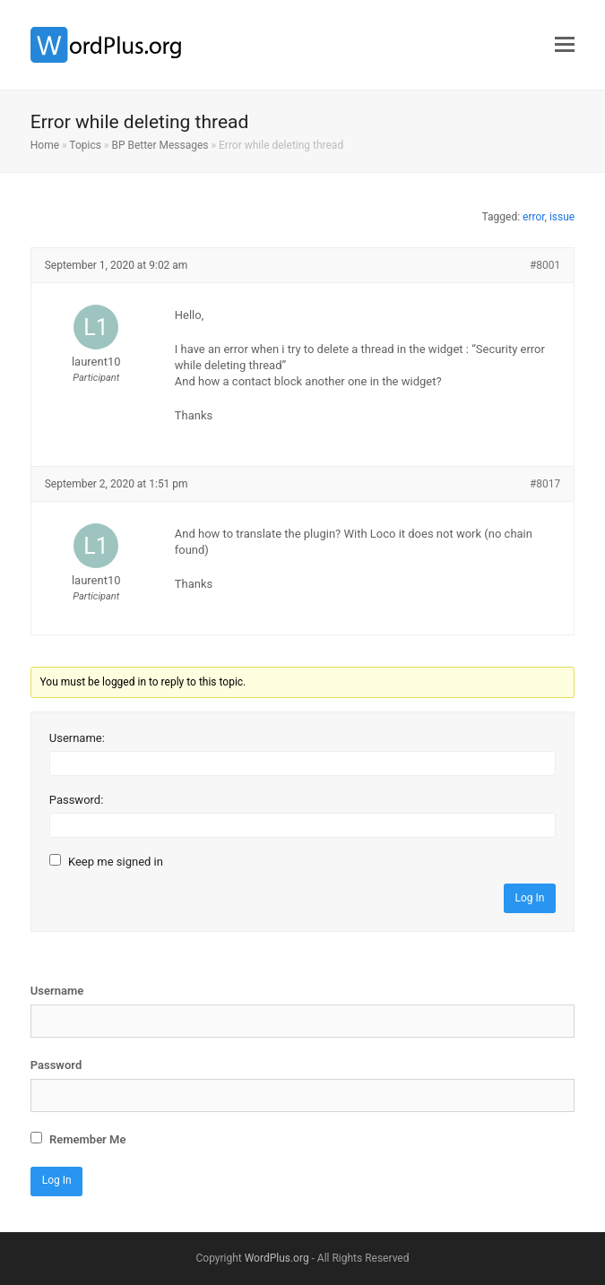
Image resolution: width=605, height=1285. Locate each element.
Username (56, 990)
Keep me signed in (115, 861)
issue (562, 217)
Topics (85, 145)
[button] (565, 44)
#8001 (545, 265)
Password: (76, 799)
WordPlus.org (277, 1258)
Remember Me (78, 1139)
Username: (77, 738)
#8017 (545, 484)
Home (44, 145)
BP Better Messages (159, 145)
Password (56, 1065)
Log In (529, 898)
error (534, 217)
